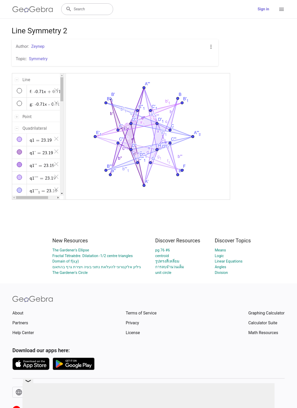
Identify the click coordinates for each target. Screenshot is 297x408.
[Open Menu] (281, 9)
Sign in (263, 9)
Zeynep (38, 46)
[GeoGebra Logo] (32, 9)
